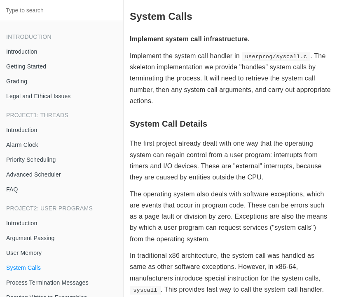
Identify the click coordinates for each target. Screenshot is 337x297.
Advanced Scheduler (33, 174)
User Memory (24, 253)
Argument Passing (30, 238)
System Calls (23, 267)
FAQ (12, 189)
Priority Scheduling (31, 159)
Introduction (21, 51)
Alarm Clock (22, 144)
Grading (16, 81)
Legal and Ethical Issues (38, 96)
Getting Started (26, 66)
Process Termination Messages (47, 282)
